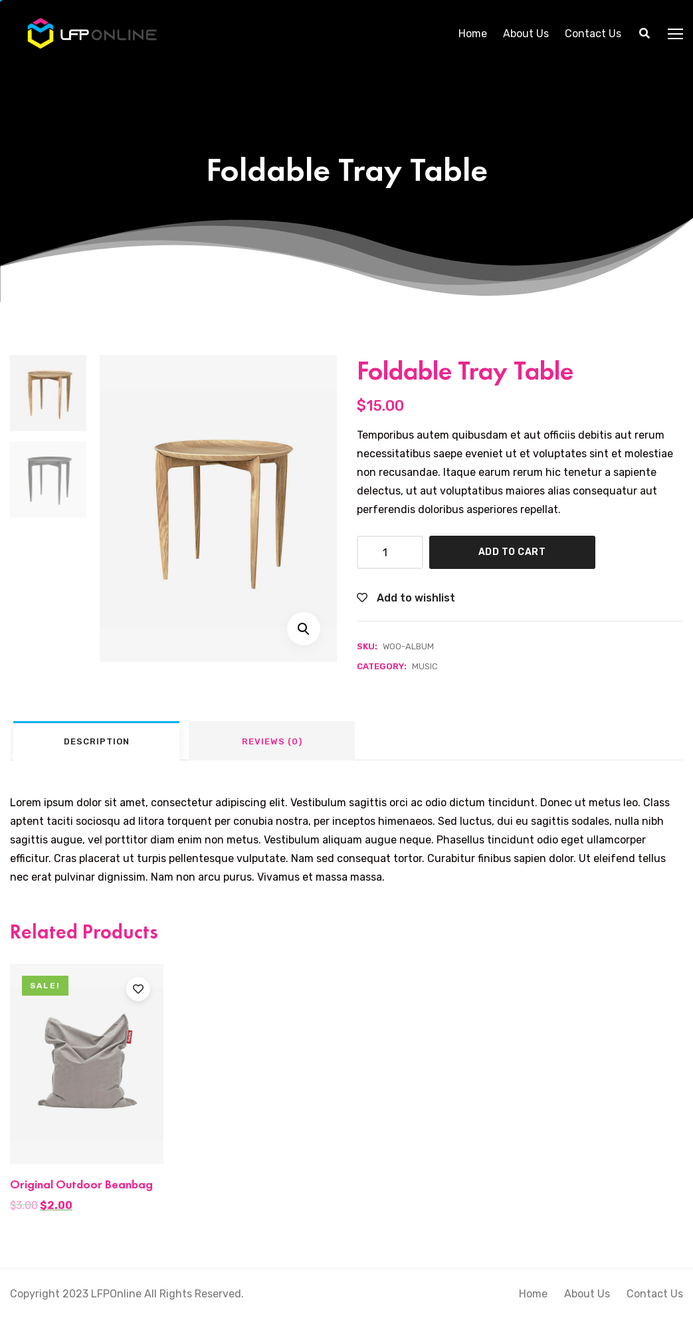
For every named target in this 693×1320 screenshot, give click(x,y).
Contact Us (593, 33)
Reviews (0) (272, 741)
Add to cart (512, 552)
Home (472, 33)
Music (425, 666)
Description (97, 741)
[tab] (96, 740)
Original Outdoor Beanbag (81, 1184)
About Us (526, 33)
